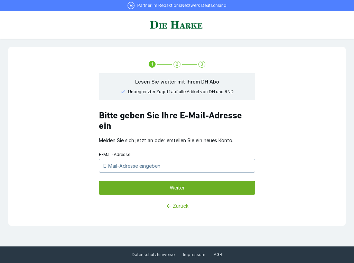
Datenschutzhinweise (153, 254)
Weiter (177, 188)
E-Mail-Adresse (114, 154)
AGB (218, 254)
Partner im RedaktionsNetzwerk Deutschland (181, 5)
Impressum (194, 254)
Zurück (177, 206)
